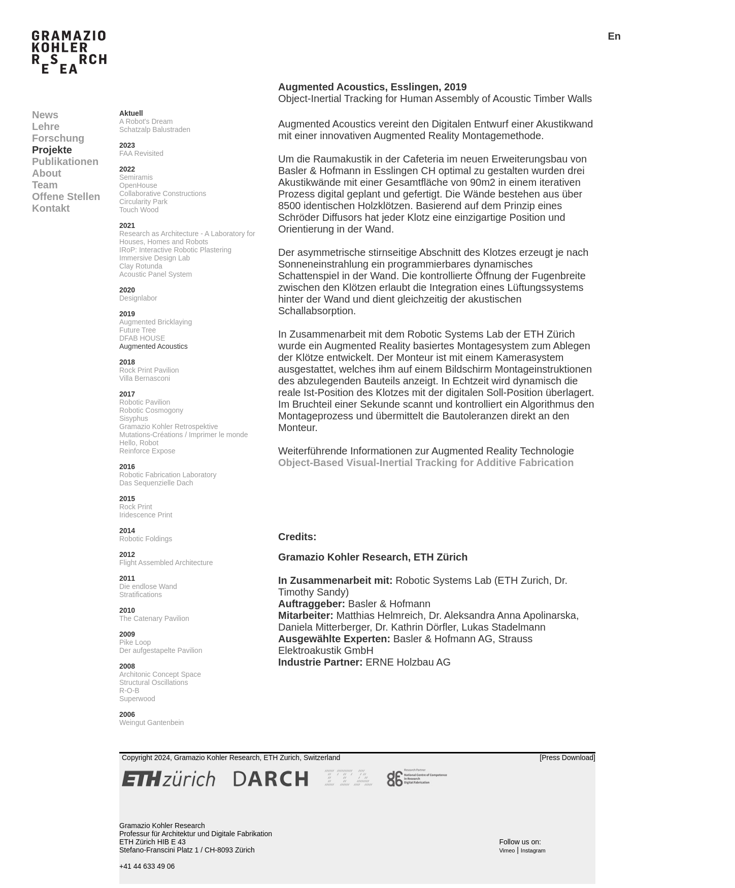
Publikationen (65, 161)
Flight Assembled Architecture (166, 562)
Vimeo (507, 850)
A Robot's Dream (146, 121)
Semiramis (136, 177)
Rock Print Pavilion (149, 370)
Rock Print (135, 507)
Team (45, 184)
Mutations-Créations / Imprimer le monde (183, 435)
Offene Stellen (66, 196)
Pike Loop (135, 642)
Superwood (137, 699)
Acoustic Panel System (155, 274)
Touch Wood (139, 210)
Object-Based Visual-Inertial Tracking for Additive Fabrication (426, 462)
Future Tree (137, 330)
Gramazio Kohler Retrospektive (168, 426)
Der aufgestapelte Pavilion (160, 650)
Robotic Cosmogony (151, 410)
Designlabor (138, 298)
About (46, 173)
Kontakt (51, 208)
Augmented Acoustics (153, 346)
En (614, 36)
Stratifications (140, 594)
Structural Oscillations (153, 682)
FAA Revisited (141, 153)
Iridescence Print (145, 515)
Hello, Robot (138, 443)
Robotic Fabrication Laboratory (167, 475)
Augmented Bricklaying (155, 322)
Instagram (533, 850)
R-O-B (129, 690)
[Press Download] (567, 757)
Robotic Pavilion (144, 402)
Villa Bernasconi (144, 378)
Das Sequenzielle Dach (156, 483)
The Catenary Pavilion (154, 618)
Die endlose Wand (148, 586)
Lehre (45, 126)
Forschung (58, 138)
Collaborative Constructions (162, 193)
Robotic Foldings (145, 539)
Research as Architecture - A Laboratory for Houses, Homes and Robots (187, 237)
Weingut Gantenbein (151, 722)
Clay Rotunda (140, 266)
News (45, 114)
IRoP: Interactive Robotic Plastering (175, 250)
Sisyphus (133, 418)
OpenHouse (138, 185)
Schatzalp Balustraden (154, 129)
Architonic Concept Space (160, 674)
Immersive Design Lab (154, 258)
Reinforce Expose (147, 451)
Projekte (52, 149)
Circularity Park (143, 202)
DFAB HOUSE (142, 338)
